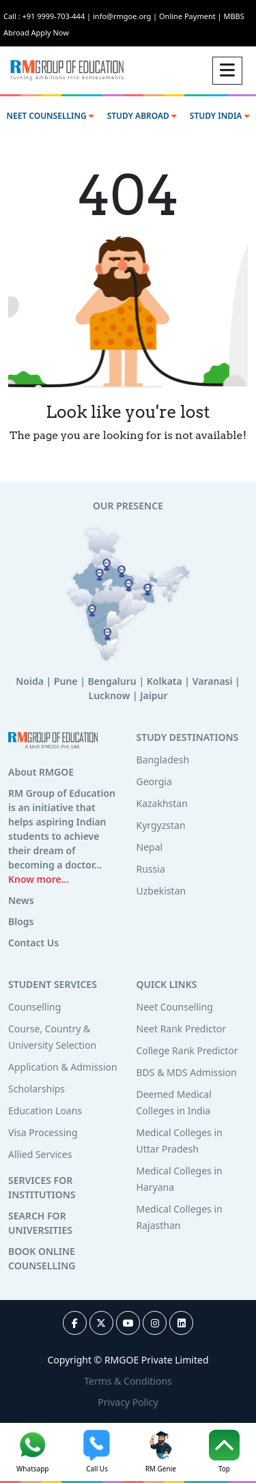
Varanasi (213, 681)
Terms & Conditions (128, 1380)
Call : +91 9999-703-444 (48, 16)
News (21, 900)
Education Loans (45, 1110)
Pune (66, 681)
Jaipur (153, 695)
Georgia (154, 781)
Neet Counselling (175, 1006)
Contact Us (33, 942)
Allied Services (40, 1154)
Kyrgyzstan (161, 825)
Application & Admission (62, 1066)
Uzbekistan (161, 890)
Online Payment (191, 16)
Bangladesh (163, 759)
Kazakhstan (162, 803)
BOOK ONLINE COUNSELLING (41, 1258)
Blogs (21, 921)
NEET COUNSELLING (50, 116)
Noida (30, 681)
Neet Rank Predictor (182, 1028)
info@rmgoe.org (126, 16)
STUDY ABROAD (142, 116)
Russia (151, 868)
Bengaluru (112, 681)
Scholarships (36, 1088)
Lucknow (109, 695)
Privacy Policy (128, 1402)
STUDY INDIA (220, 116)
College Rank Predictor (187, 1050)
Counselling (34, 1006)
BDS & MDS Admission (187, 1072)
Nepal (150, 847)
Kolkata (164, 681)
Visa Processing (43, 1132)
